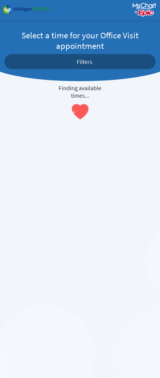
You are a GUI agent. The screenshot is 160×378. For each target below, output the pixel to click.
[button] (80, 61)
